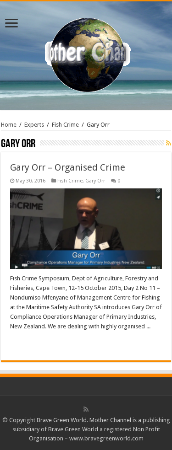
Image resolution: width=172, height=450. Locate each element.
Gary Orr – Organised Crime (67, 167)
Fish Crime (65, 124)
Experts (34, 124)
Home (9, 124)
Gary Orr (95, 181)
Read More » (30, 342)
